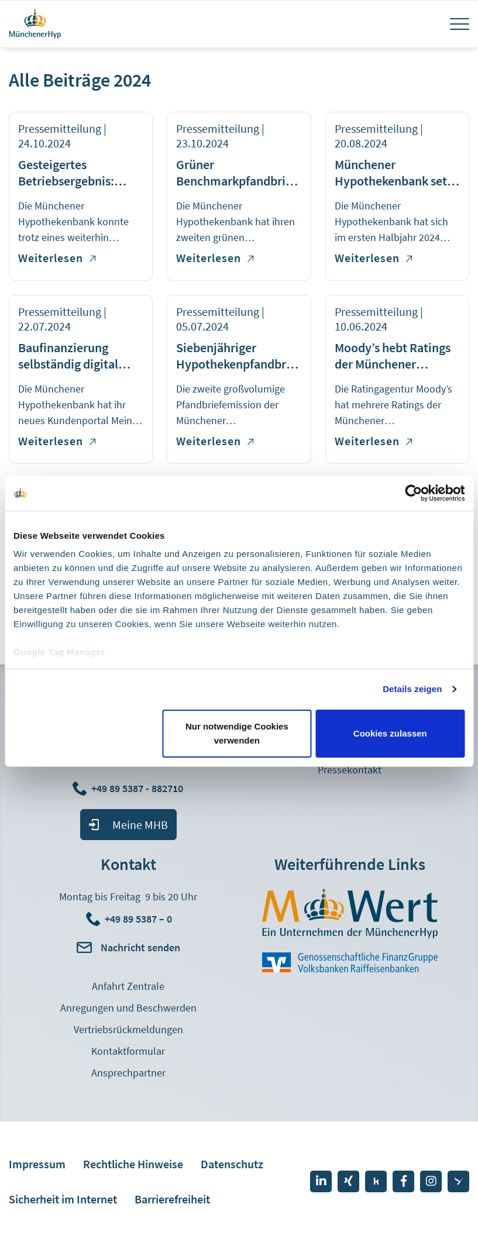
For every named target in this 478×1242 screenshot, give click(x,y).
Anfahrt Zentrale (128, 986)
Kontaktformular (128, 1051)
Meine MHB (140, 824)
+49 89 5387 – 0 (138, 919)
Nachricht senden (140, 947)
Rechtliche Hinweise (133, 1164)
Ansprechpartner (128, 1072)
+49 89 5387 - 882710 (138, 788)
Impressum (37, 1164)
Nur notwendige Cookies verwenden (236, 733)
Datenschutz (232, 1164)
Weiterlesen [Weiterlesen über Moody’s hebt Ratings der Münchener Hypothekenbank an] (373, 441)
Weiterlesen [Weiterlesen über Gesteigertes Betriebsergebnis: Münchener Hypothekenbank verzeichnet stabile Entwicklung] (56, 257)
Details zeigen (412, 689)
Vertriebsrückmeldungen (128, 1029)
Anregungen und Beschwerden (128, 1007)
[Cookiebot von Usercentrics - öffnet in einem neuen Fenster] (413, 493)
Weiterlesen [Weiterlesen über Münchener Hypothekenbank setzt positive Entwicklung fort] (373, 257)
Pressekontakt (349, 769)
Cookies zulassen (390, 733)
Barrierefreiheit (172, 1199)
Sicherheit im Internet (63, 1199)
